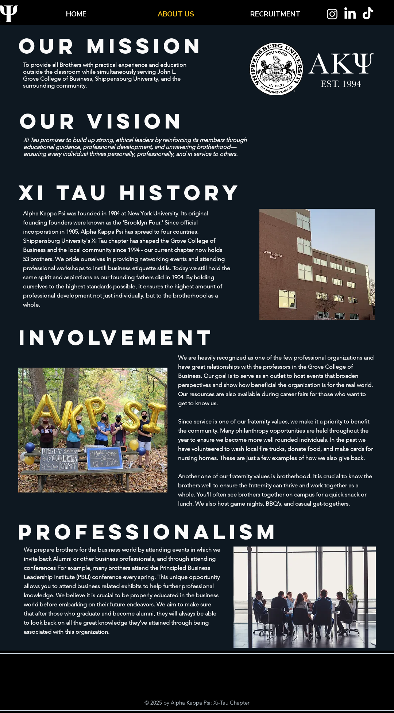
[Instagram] (332, 14)
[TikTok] (368, 14)
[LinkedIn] (350, 14)
